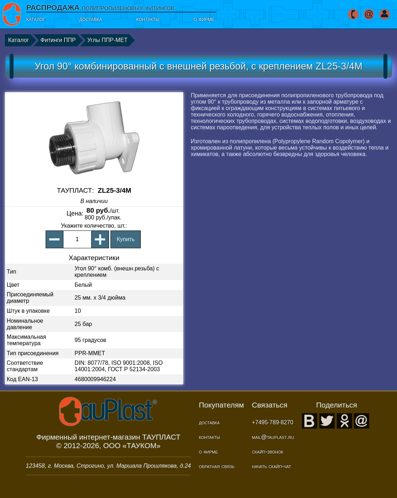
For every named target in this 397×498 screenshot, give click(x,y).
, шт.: (94, 226)
